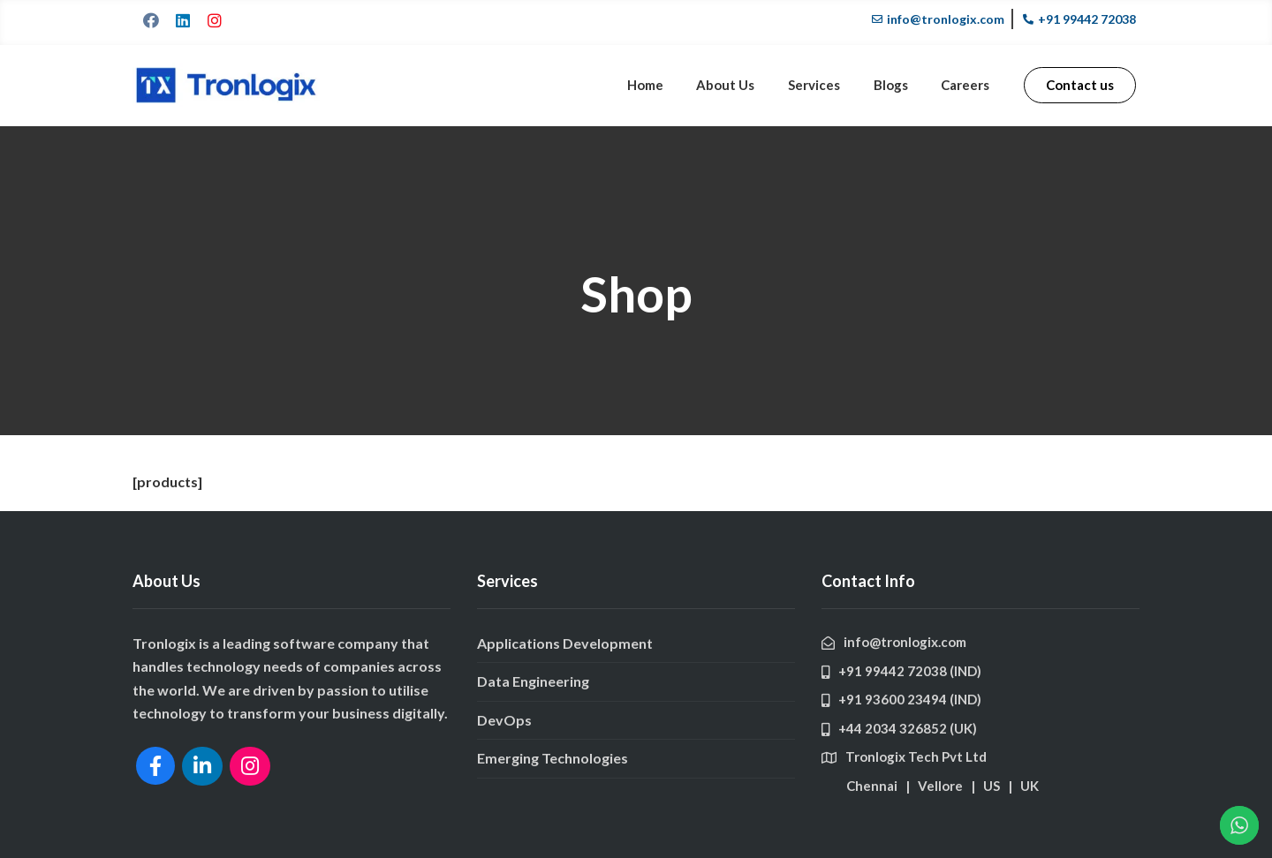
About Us (743, 85)
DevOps (504, 719)
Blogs (898, 85)
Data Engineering (533, 681)
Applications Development (565, 643)
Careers (967, 85)
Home (667, 85)
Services (826, 85)
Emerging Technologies (552, 757)
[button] (1080, 85)
